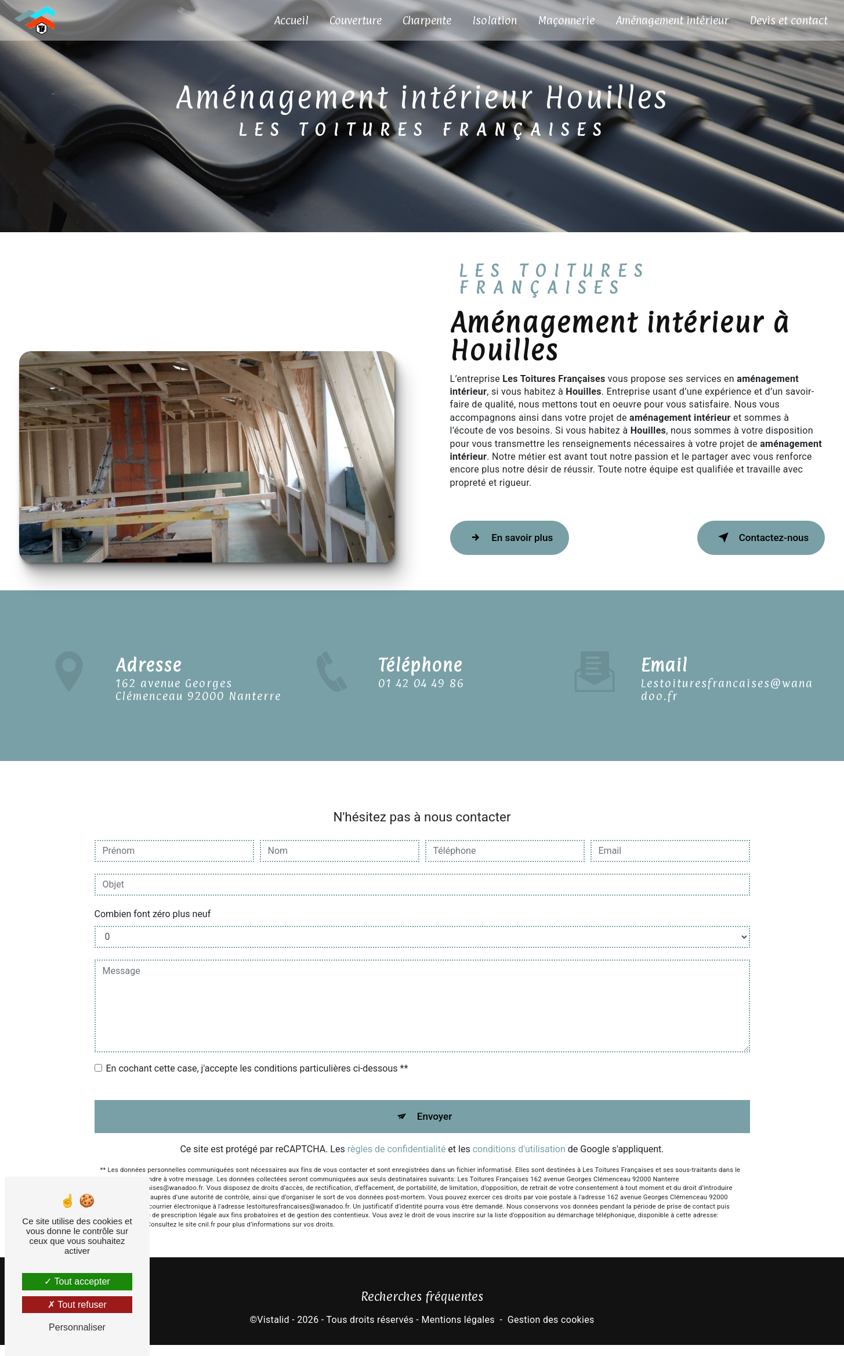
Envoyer (435, 1110)
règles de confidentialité (396, 1146)
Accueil (287, 20)
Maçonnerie (562, 20)
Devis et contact (785, 20)
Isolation (491, 20)
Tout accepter (77, 1281)
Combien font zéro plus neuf (153, 905)
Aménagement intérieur (668, 20)
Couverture (352, 20)
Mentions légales (457, 1330)
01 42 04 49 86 (421, 701)
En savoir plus (521, 543)
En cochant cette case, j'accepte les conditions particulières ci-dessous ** (257, 1060)
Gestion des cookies (551, 1330)
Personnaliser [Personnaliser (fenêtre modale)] (77, 1327)
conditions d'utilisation (519, 1146)
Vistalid (273, 1330)
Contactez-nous (749, 543)
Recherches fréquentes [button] (422, 1307)
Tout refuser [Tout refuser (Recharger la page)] (77, 1305)
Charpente (423, 20)
